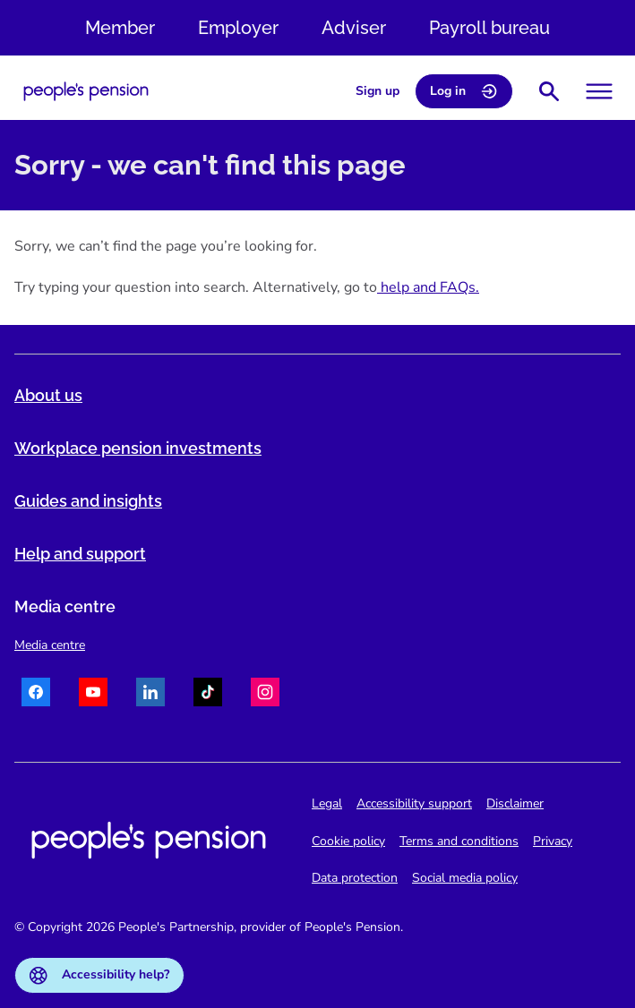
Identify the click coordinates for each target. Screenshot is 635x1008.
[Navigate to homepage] (86, 92)
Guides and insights (88, 500)
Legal (327, 803)
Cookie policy (348, 841)
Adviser (354, 27)
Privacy (552, 841)
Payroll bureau (489, 27)
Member (120, 27)
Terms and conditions (459, 841)
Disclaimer (515, 803)
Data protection (355, 877)
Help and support (80, 553)
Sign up (377, 90)
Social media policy (465, 877)
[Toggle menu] (599, 91)
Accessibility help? (99, 975)
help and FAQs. (428, 287)
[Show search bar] (549, 91)
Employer (238, 27)
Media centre (49, 644)
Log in (464, 91)
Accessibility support (414, 803)
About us (48, 395)
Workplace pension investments (138, 448)
